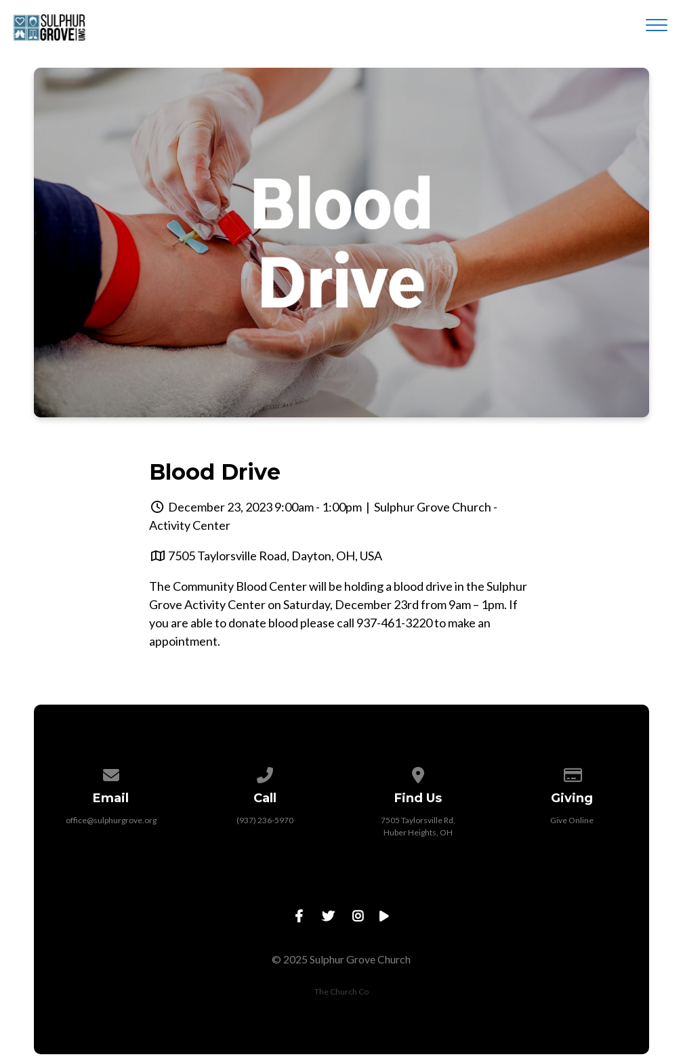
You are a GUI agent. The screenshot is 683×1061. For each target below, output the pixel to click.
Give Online (572, 820)
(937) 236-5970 (264, 820)
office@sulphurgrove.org (111, 820)
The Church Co (341, 991)
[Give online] (571, 773)
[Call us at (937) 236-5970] (264, 773)
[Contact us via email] (111, 773)
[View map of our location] (418, 773)
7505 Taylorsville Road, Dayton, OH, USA (275, 555)
